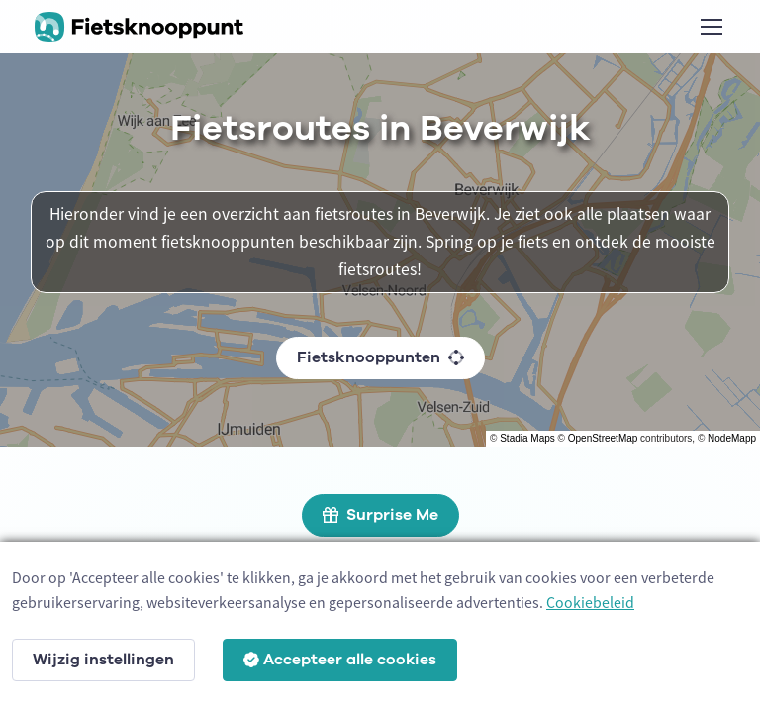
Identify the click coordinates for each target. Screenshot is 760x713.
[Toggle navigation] (710, 27)
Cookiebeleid (590, 602)
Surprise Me (380, 515)
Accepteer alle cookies (339, 659)
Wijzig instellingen (103, 659)
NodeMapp (732, 438)
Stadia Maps (527, 438)
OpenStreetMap (603, 438)
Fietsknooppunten (380, 357)
